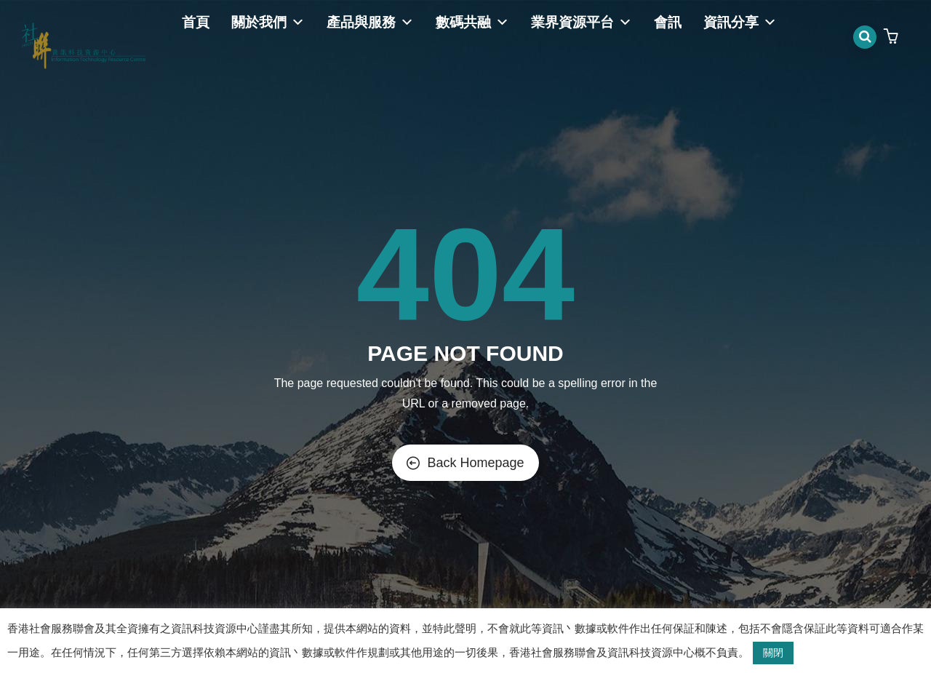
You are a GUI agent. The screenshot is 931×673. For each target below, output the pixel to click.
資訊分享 (740, 22)
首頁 (195, 22)
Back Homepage (465, 462)
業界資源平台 (581, 22)
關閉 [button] (773, 652)
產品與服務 (370, 22)
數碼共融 (472, 22)
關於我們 (268, 22)
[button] (893, 37)
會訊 (668, 22)
